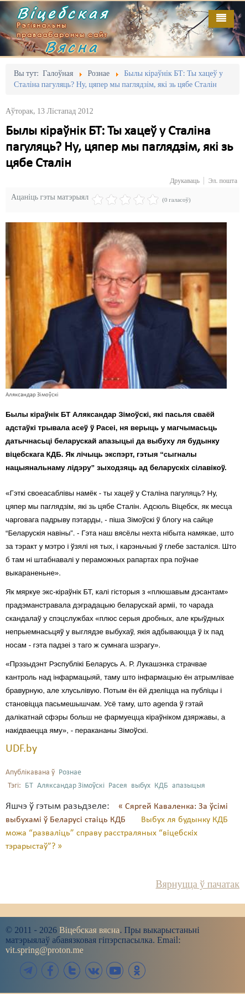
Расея (117, 786)
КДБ (161, 786)
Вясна (72, 46)
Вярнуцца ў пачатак (197, 884)
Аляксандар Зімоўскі (71, 786)
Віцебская (63, 13)
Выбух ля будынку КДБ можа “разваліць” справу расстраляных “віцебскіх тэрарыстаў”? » (117, 833)
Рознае (70, 772)
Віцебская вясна (89, 930)
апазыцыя (188, 786)
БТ (29, 786)
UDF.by (21, 749)
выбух (140, 786)
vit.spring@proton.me (45, 950)
